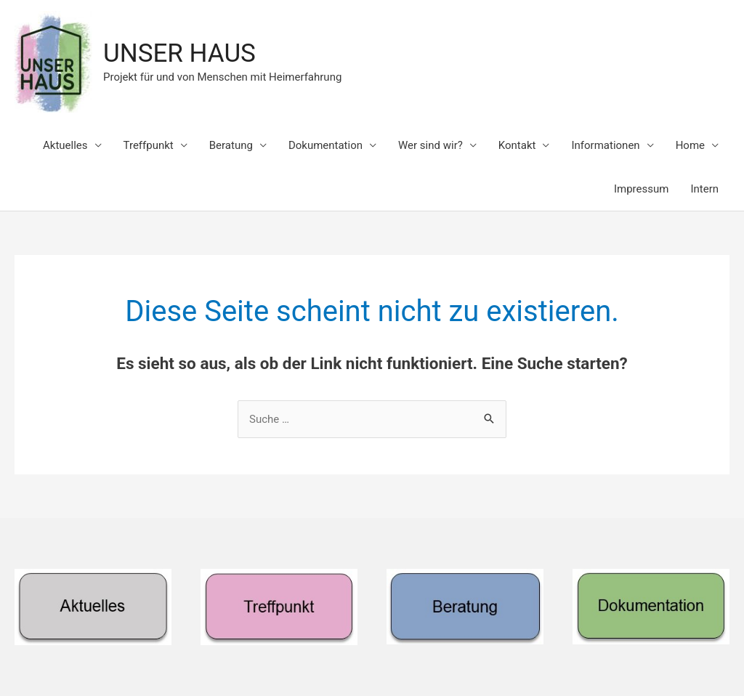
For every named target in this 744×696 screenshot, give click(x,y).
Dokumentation (325, 145)
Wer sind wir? (430, 145)
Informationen (605, 145)
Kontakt (517, 145)
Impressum (641, 188)
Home (690, 145)
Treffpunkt (149, 145)
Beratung (231, 145)
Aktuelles (65, 145)
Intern (704, 188)
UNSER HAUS (179, 53)
